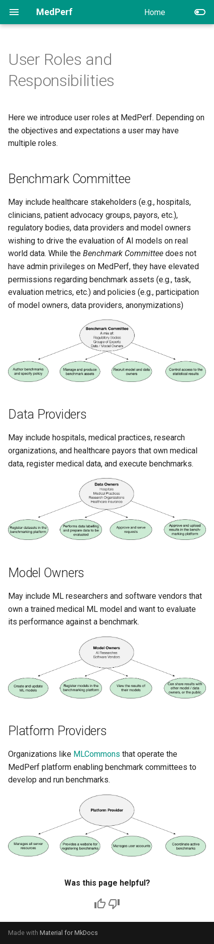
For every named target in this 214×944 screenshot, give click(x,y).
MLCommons (96, 754)
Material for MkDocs (69, 932)
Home (154, 12)
